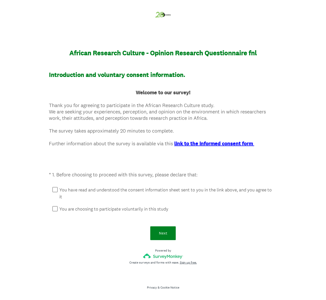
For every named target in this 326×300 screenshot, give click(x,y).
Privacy (152, 287)
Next (163, 233)
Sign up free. (188, 262)
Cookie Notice (169, 287)
